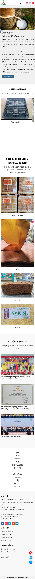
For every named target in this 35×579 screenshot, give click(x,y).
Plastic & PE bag (6, 540)
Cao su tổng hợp (6, 537)
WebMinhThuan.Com (22, 577)
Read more (8, 77)
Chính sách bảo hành (8, 552)
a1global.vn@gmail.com (17, 509)
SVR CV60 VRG (17, 215)
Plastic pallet (17, 122)
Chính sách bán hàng (8, 549)
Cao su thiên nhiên (7, 531)
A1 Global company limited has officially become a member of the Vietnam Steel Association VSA (15, 408)
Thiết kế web (10, 577)
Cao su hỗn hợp (6, 534)
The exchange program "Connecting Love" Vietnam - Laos (15, 377)
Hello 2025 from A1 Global (11, 436)
